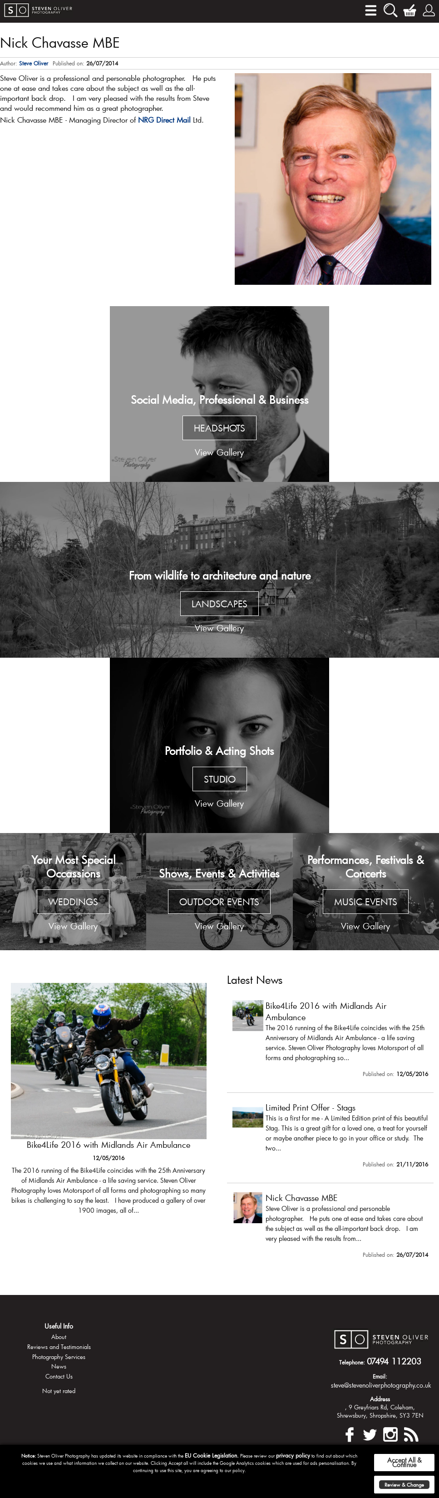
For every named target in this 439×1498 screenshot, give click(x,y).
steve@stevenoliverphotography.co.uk (381, 1385)
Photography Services (58, 1356)
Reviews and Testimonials (59, 1346)
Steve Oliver (33, 63)
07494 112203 (394, 1361)
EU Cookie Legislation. (212, 1455)
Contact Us (59, 1376)
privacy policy (293, 1455)
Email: (380, 1376)
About (58, 1336)
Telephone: (352, 1362)
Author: (8, 63)
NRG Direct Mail (164, 119)
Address (380, 1399)
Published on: (68, 63)
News (58, 1366)
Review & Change (404, 1484)
